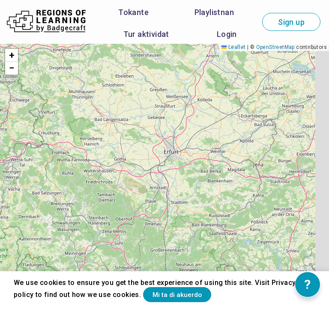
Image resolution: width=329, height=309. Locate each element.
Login (227, 34)
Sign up (291, 22)
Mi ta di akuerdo (186, 293)
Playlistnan (214, 12)
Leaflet (233, 47)
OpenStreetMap (275, 47)
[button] (11, 55)
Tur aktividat (146, 34)
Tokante (133, 12)
